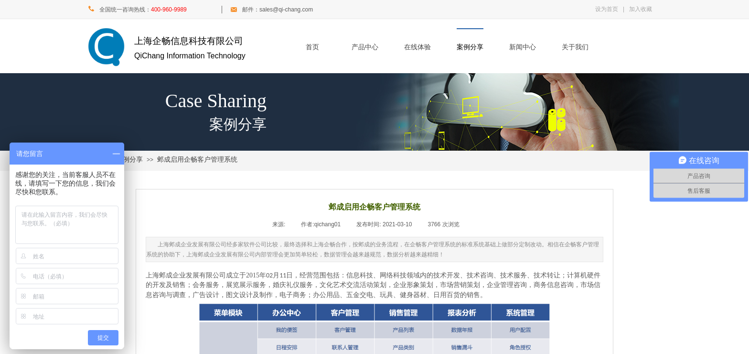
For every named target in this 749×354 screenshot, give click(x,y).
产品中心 (365, 47)
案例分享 (470, 47)
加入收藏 (640, 9)
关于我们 (575, 47)
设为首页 (606, 9)
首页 (312, 47)
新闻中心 (522, 47)
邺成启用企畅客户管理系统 (197, 159)
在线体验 (417, 47)
